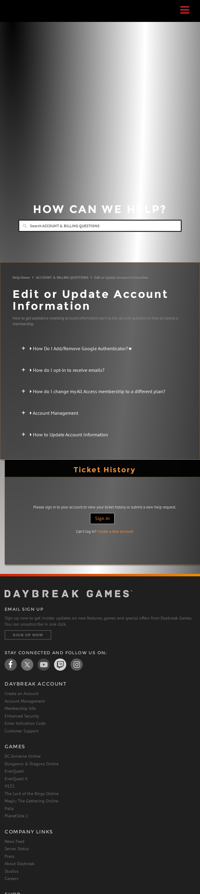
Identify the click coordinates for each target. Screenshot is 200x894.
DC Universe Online (23, 756)
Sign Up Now (28, 635)
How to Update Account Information (69, 434)
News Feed (14, 841)
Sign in (102, 518)
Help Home (21, 277)
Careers (11, 878)
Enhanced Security (22, 716)
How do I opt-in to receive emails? (67, 370)
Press (9, 856)
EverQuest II (16, 778)
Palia (9, 808)
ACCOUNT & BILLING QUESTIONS (62, 277)
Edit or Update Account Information (121, 277)
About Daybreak (20, 863)
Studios (12, 871)
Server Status (17, 848)
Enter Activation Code (25, 723)
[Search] (100, 226)
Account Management (54, 413)
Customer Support (21, 731)
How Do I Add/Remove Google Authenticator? (81, 348)
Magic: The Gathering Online (31, 801)
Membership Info (20, 708)
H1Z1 (10, 786)
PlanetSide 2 (16, 816)
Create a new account (115, 531)
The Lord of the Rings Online (32, 793)
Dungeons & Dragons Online (32, 764)
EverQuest (14, 771)
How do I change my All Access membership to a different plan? (97, 391)
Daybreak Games (20, 17)
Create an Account (21, 693)
